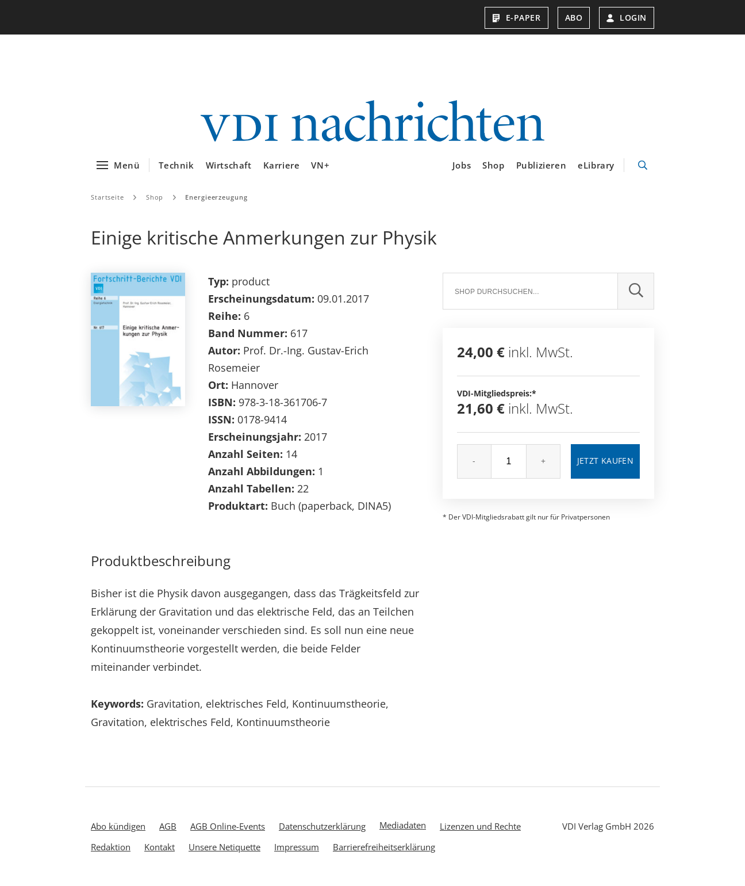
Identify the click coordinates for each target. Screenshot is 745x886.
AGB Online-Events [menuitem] (227, 826)
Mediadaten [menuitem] (402, 825)
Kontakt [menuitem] (159, 847)
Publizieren (541, 165)
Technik (176, 165)
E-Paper (516, 17)
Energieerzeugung (216, 197)
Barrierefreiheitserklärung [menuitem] (384, 847)
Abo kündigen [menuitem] (118, 826)
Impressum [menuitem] (296, 847)
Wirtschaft (229, 165)
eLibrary (596, 165)
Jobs (461, 165)
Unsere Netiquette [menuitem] (224, 847)
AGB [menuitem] (167, 826)
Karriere (281, 165)
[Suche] (530, 291)
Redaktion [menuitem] (110, 847)
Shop (493, 165)
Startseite (107, 197)
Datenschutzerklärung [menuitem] (322, 826)
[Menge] (508, 461)
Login (626, 17)
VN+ (320, 165)
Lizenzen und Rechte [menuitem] (480, 826)
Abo (574, 17)
